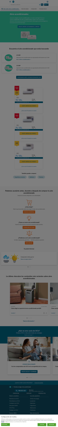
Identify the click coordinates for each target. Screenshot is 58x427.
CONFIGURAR (4, 424)
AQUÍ (2, 421)
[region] (29, 421)
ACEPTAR (42, 424)
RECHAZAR (51, 424)
